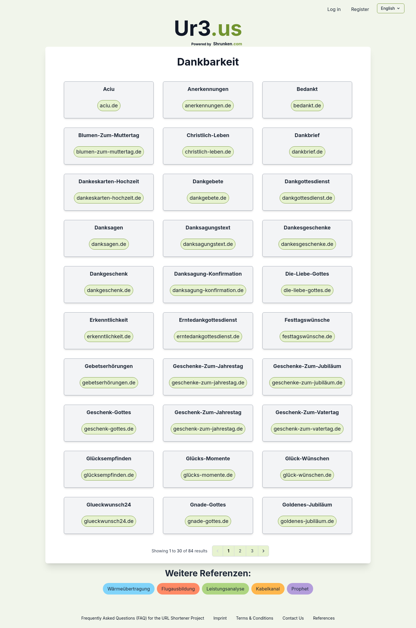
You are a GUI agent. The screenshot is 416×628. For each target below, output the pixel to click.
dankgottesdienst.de (307, 198)
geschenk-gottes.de (108, 429)
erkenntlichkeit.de (109, 336)
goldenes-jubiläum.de (307, 521)
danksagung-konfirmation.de (208, 290)
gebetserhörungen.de (108, 383)
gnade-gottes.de (208, 521)
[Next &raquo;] (263, 550)
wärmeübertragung (128, 589)
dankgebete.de (208, 198)
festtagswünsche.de (307, 336)
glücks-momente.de (208, 475)
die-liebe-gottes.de (307, 290)
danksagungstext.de (208, 244)
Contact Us (293, 618)
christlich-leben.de (208, 152)
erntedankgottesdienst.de (208, 336)
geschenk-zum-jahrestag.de (208, 429)
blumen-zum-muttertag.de (108, 152)
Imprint (220, 618)
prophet (300, 589)
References (324, 618)
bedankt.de (307, 105)
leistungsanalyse (225, 589)
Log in (334, 9)
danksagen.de (109, 244)
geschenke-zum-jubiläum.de (307, 383)
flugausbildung (178, 589)
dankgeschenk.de (109, 290)
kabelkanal (268, 589)
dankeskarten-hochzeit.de (109, 198)
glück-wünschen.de (307, 475)
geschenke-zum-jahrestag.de (208, 383)
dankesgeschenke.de (307, 244)
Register (360, 9)
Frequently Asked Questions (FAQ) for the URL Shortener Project (142, 618)
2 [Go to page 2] (240, 550)
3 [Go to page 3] (252, 550)
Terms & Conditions (254, 618)
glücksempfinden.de (109, 475)
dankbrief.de (307, 152)
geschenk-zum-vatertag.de (307, 429)
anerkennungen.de (208, 105)
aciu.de (109, 105)
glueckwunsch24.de (109, 521)
